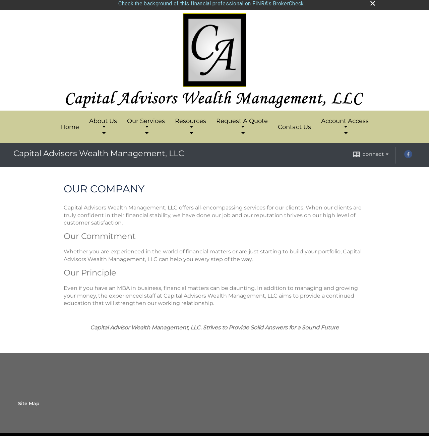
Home (69, 123)
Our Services (146, 120)
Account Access (345, 120)
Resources (190, 120)
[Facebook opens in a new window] (408, 153)
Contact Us (294, 123)
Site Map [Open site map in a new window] (29, 400)
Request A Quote (242, 120)
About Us (103, 120)
